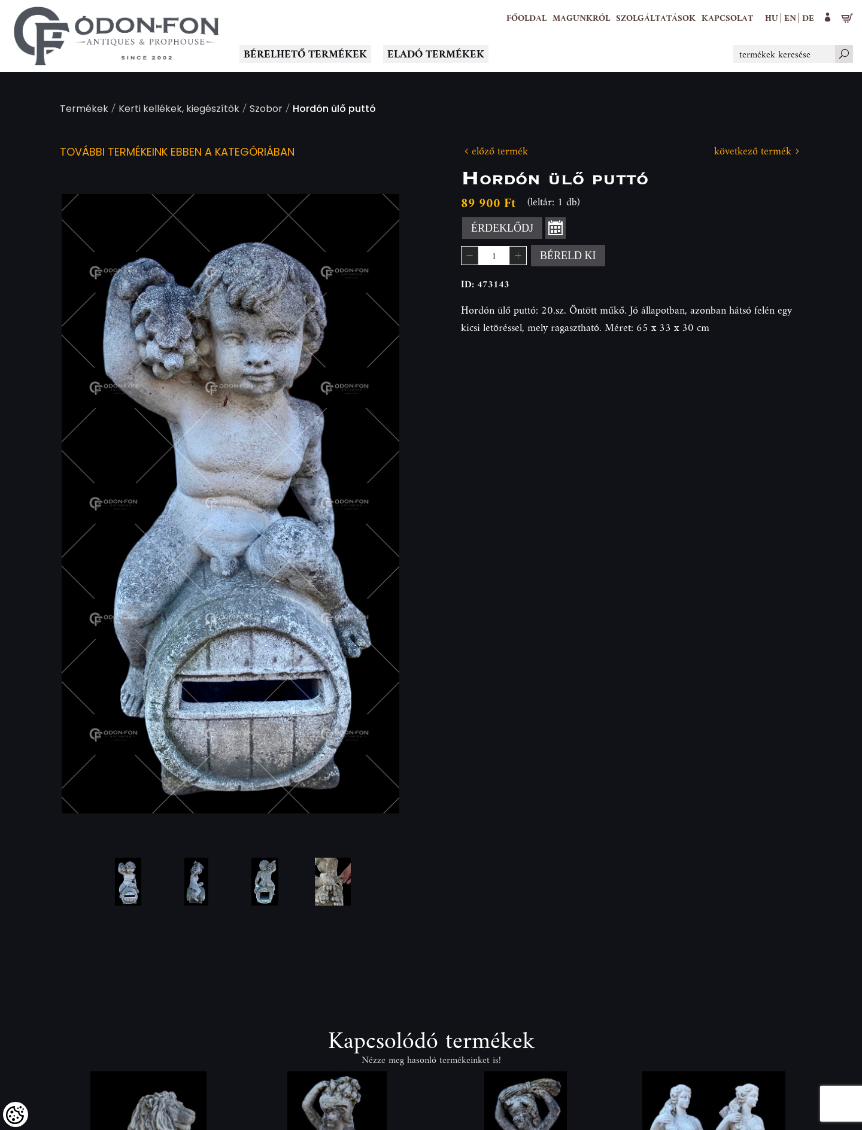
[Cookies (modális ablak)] (15, 1114)
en (790, 18)
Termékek (84, 110)
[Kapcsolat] (727, 18)
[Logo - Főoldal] (116, 36)
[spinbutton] (494, 256)
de (808, 18)
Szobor (266, 110)
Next (371, 504)
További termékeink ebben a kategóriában (177, 153)
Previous (90, 504)
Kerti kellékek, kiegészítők (179, 110)
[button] (581, 18)
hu (771, 18)
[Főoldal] (526, 18)
